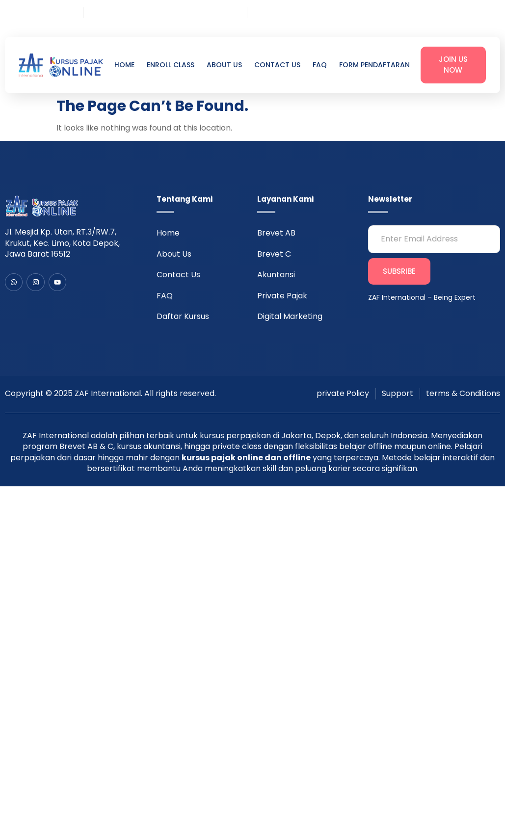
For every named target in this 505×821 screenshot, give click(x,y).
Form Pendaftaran (374, 65)
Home (124, 65)
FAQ (320, 65)
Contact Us (277, 65)
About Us (224, 65)
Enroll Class (170, 65)
